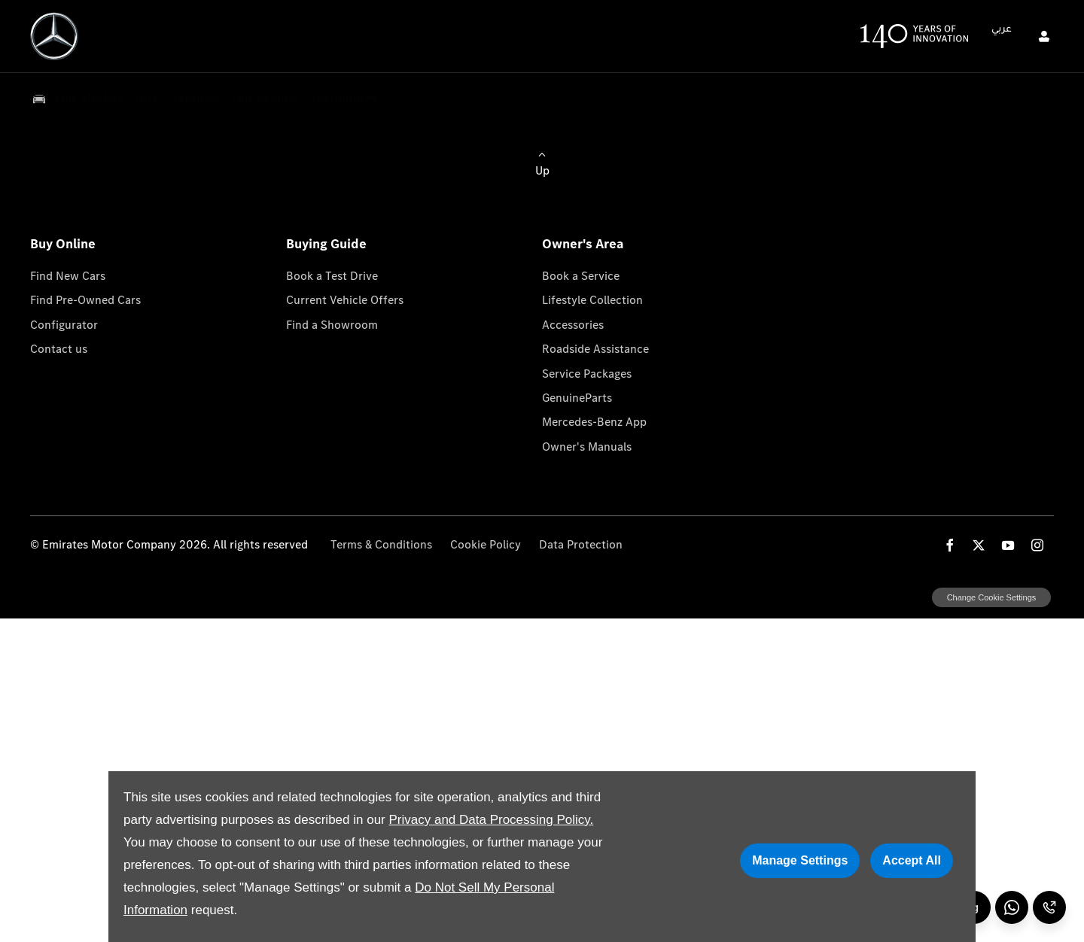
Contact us (58, 349)
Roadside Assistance (595, 349)
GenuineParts (577, 398)
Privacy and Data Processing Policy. (490, 820)
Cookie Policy (485, 544)
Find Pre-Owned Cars (85, 300)
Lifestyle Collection (592, 300)
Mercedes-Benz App (594, 422)
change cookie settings (991, 597)
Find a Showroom (332, 325)
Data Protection (581, 544)
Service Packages (587, 373)
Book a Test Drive (332, 276)
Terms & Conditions (381, 544)
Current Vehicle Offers (344, 300)
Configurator (64, 325)
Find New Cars (67, 276)
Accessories (573, 325)
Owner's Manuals (587, 446)
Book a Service (581, 276)
